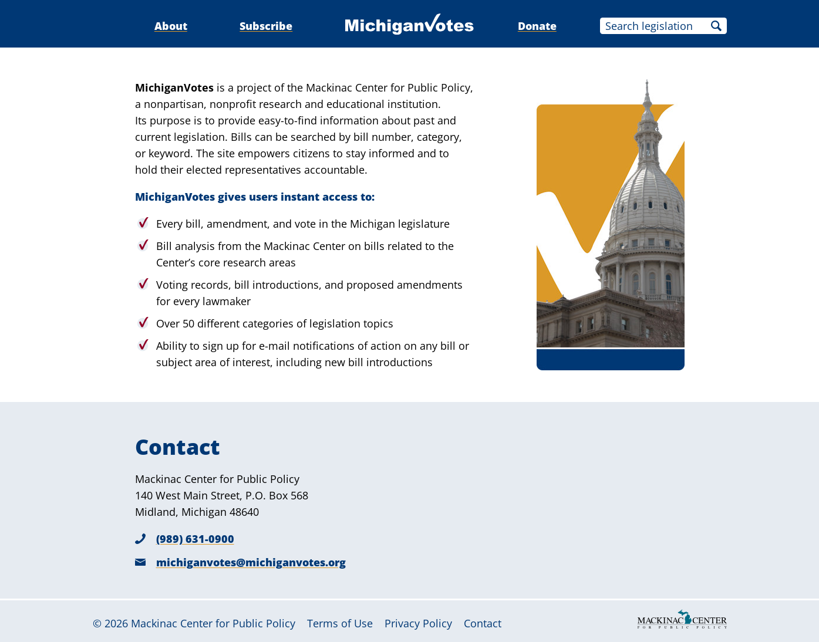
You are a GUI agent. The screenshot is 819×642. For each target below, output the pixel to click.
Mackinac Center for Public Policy (213, 623)
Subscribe (266, 26)
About (170, 26)
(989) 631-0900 (195, 539)
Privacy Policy (418, 623)
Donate (537, 26)
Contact (482, 623)
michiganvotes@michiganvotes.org (251, 562)
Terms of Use (340, 623)
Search (716, 26)
